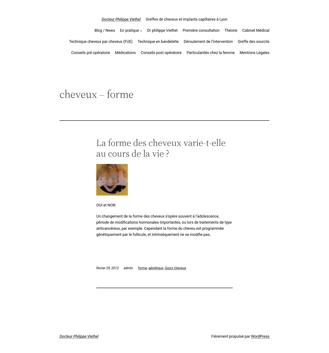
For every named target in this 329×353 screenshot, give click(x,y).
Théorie (231, 30)
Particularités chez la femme (211, 52)
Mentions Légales (254, 52)
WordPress (260, 336)
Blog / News (104, 30)
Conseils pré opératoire (90, 52)
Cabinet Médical (255, 30)
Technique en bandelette (158, 41)
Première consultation (201, 30)
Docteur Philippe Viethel (121, 19)
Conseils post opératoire (161, 52)
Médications (125, 52)
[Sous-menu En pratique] (141, 30)
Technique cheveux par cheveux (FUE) (100, 41)
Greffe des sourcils (253, 41)
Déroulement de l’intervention (208, 41)
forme (142, 268)
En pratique (129, 30)
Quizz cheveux (175, 268)
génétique (156, 268)
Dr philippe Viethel (162, 30)
